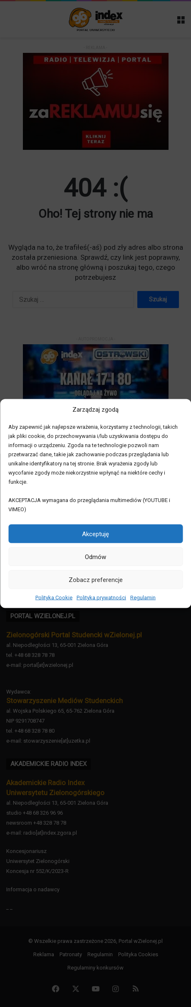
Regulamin (143, 597)
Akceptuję (95, 533)
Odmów (95, 556)
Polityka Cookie (53, 597)
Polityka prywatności (101, 597)
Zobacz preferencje (96, 579)
